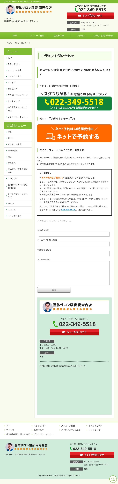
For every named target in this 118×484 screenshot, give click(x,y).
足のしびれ (13, 178)
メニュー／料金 (37, 36)
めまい (11, 203)
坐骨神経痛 (13, 151)
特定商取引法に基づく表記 (17, 109)
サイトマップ (14, 101)
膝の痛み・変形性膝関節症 (17, 170)
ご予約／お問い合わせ (103, 36)
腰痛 (10, 132)
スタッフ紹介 (14, 64)
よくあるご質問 (15, 76)
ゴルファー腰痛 (15, 216)
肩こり (11, 138)
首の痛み (12, 163)
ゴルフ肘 (12, 210)
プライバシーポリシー (17, 117)
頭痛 (10, 157)
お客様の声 (59, 36)
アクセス (81, 36)
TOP (15, 36)
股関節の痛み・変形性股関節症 (17, 186)
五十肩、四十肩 (15, 144)
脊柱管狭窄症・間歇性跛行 (17, 195)
